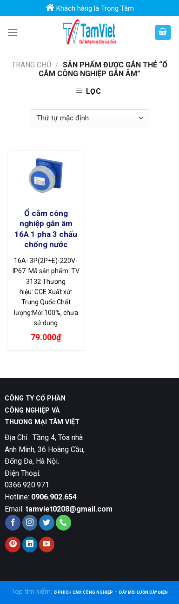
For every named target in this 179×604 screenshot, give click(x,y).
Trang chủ (31, 64)
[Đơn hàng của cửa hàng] (89, 118)
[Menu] (12, 32)
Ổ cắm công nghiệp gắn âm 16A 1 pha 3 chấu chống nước (45, 229)
